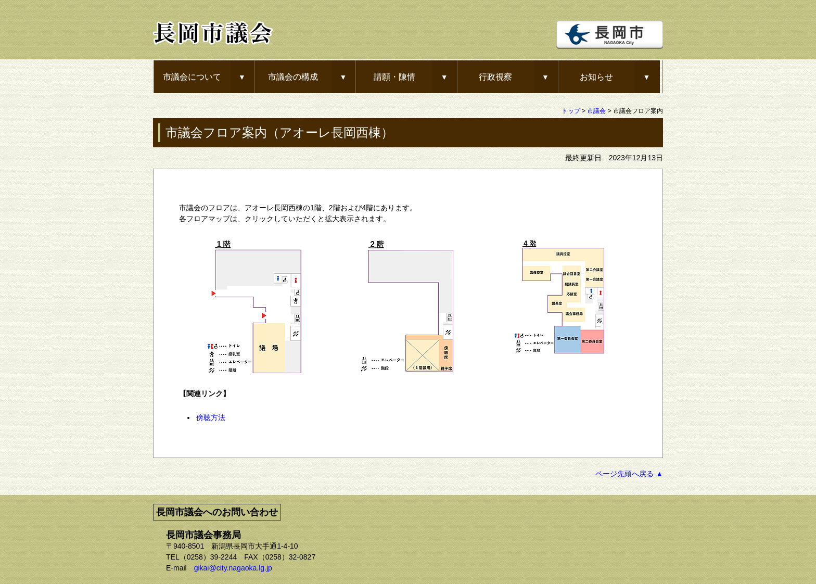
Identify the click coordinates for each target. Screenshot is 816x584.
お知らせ (596, 76)
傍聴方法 (210, 417)
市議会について (192, 76)
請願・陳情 (394, 76)
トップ (571, 111)
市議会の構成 (293, 76)
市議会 (596, 111)
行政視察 (495, 76)
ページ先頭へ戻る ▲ (629, 473)
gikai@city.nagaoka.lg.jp (233, 568)
